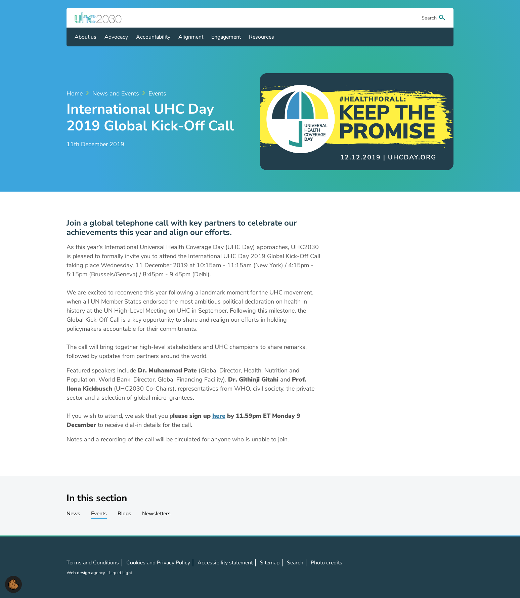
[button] (13, 584)
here (218, 416)
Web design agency (86, 573)
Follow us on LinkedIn (427, 567)
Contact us (442, 567)
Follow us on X (412, 567)
